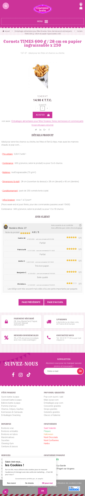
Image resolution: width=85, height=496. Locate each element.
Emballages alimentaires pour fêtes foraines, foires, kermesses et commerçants (47, 121)
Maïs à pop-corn (51, 400)
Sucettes (5, 440)
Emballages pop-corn (53, 403)
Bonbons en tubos (9, 434)
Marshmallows (7, 437)
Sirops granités (50, 409)
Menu (42, 21)
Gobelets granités (52, 412)
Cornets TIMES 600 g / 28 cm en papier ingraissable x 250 (42, 43)
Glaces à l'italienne (52, 415)
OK (80, 371)
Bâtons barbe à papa (10, 403)
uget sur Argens (66, 468)
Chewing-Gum (7, 443)
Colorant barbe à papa (11, 400)
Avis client (42, 217)
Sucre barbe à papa (10, 397)
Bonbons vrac (7, 428)
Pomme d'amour (8, 406)
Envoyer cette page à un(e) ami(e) (42, 125)
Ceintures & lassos (9, 446)
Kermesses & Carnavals (12, 412)
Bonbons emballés (9, 431)
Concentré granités (52, 406)
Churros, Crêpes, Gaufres (12, 409)
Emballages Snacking (10, 415)
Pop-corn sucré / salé (53, 397)
